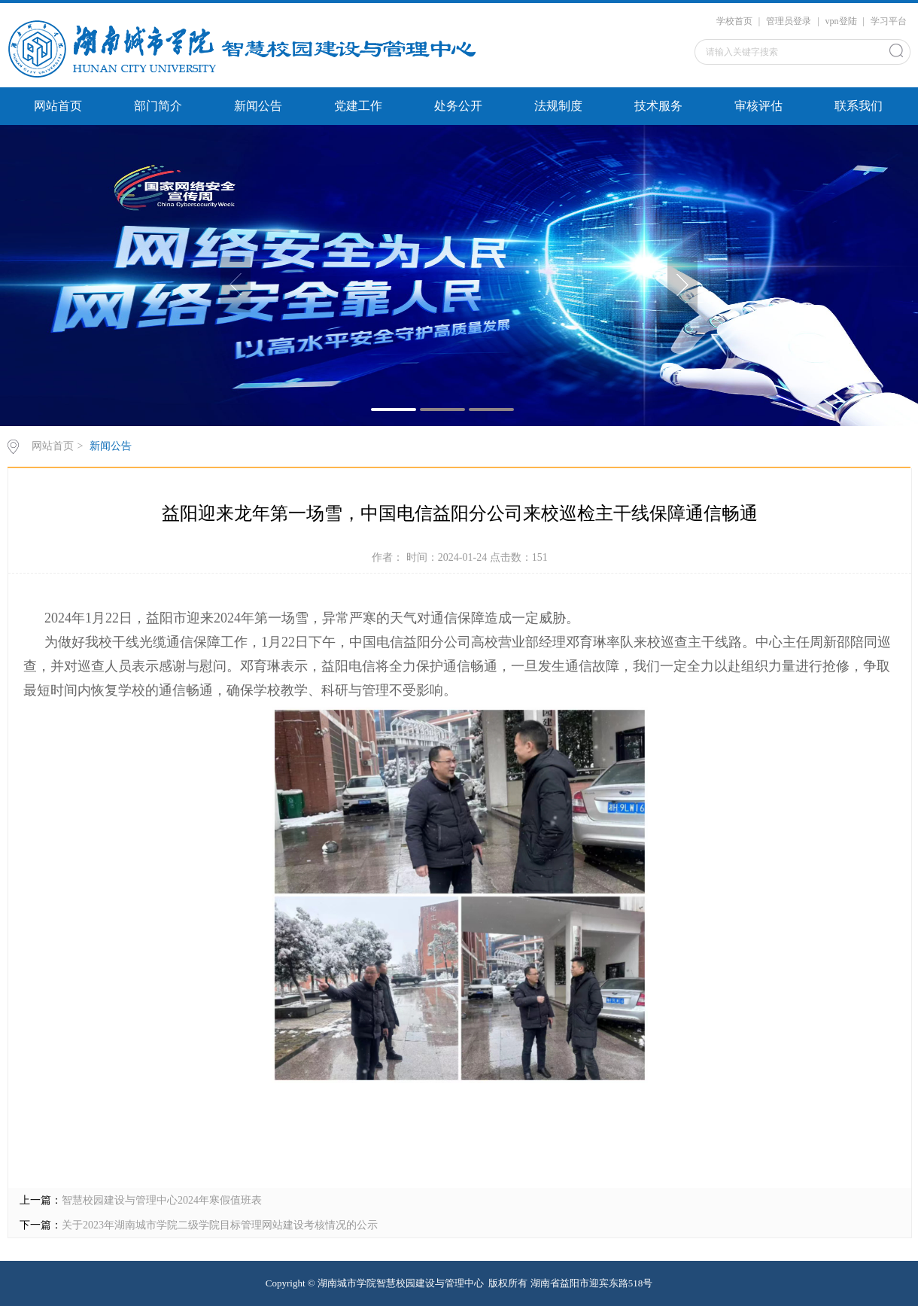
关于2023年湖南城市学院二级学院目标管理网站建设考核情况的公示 (220, 1225)
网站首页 (58, 105)
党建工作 (358, 105)
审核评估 (758, 105)
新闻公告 (258, 105)
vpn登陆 (841, 21)
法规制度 (558, 105)
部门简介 (158, 105)
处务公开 (458, 105)
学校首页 (734, 21)
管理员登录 (788, 21)
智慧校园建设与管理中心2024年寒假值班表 (162, 1200)
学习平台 (889, 21)
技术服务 (658, 105)
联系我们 (858, 105)
